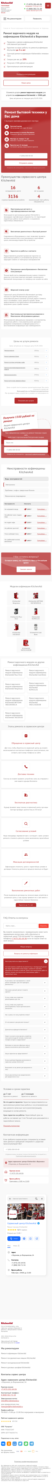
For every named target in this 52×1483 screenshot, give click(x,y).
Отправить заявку (26, 163)
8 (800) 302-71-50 (8, 1395)
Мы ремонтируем (12, 18)
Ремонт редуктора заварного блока (14, 381)
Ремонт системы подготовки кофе (14, 362)
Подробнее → (42, 509)
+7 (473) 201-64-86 (34, 4)
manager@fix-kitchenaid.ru (12, 1406)
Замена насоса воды (10, 375)
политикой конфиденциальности (35, 454)
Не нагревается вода (11, 509)
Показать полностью (11, 1126)
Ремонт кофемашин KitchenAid (13, 1353)
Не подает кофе (10, 522)
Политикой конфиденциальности (26, 1156)
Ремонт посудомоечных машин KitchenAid (18, 1358)
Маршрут (14, 1238)
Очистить (43, 926)
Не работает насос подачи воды (13, 516)
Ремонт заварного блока (11, 356)
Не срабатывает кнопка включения (12, 540)
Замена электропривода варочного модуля (14, 368)
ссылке (17, 1343)
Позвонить (37, 18)
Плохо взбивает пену (12, 534)
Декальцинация (9, 350)
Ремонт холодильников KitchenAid (15, 1363)
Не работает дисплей (12, 528)
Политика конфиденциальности (26, 1462)
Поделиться (3, 1444)
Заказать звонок (26, 569)
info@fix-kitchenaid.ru (10, 1401)
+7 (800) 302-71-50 (34, 9)
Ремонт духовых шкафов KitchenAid (15, 1367)
